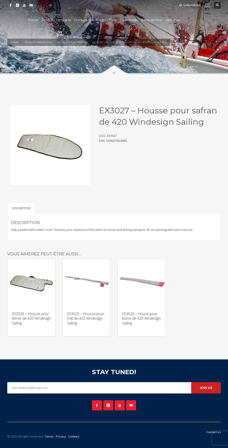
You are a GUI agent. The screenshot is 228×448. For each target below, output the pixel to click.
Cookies (73, 436)
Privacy (61, 436)
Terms (49, 436)
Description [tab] (21, 208)
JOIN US (206, 388)
